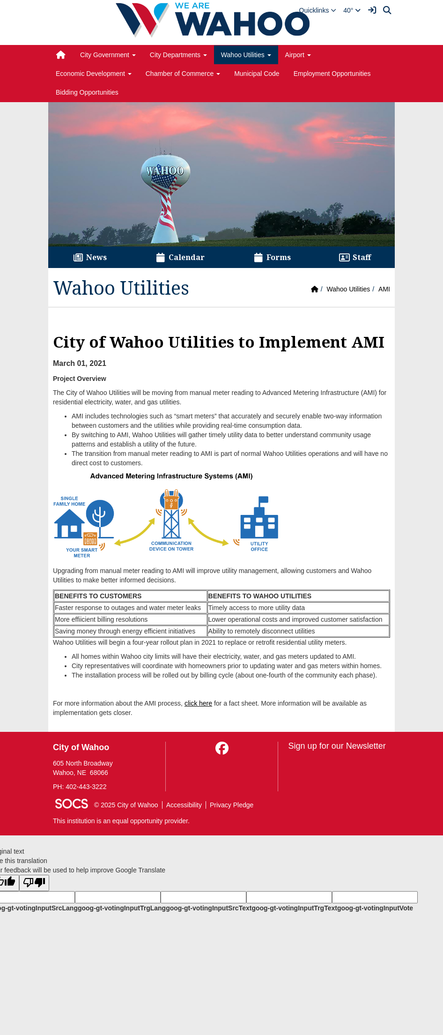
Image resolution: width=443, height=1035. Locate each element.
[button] (318, 10)
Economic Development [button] (94, 73)
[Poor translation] (34, 883)
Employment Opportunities (332, 73)
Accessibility (184, 805)
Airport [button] (298, 55)
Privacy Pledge (231, 805)
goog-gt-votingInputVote (375, 908)
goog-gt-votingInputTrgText (294, 908)
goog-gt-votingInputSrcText (208, 908)
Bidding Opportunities (87, 92)
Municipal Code (257, 73)
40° (352, 10)
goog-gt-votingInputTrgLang (122, 908)
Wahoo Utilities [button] (246, 55)
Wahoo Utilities (348, 289)
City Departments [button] (178, 55)
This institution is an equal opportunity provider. (121, 821)
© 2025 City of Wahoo (126, 805)
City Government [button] (108, 55)
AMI (384, 289)
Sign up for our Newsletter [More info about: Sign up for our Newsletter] (337, 746)
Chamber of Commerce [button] (183, 73)
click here (198, 703)
